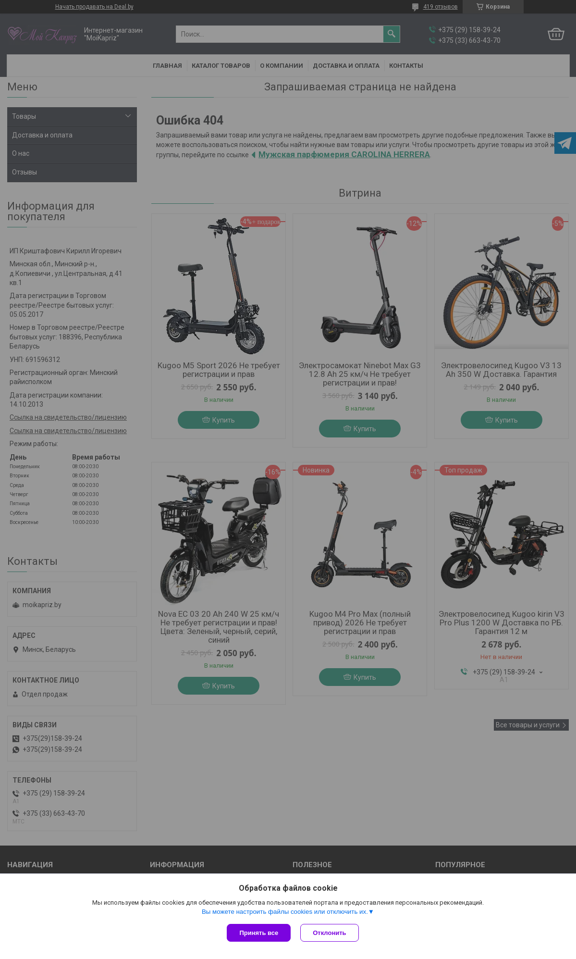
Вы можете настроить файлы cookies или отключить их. (285, 911)
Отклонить (329, 932)
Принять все (258, 932)
